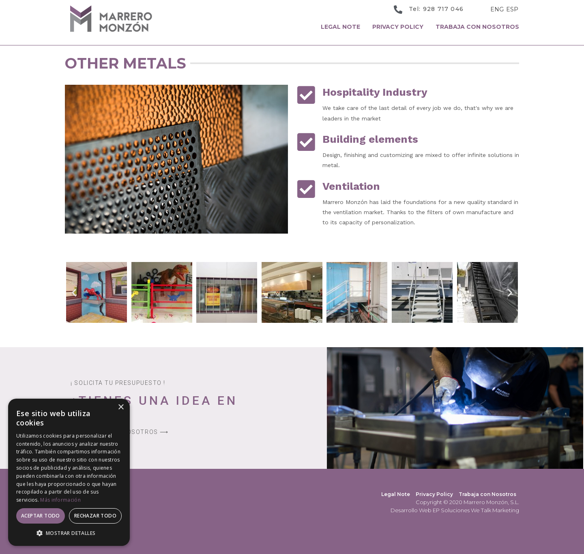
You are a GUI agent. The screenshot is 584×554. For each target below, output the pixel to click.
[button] (74, 293)
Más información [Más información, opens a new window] (60, 499)
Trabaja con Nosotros (477, 26)
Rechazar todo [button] (95, 515)
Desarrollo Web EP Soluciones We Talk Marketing (455, 510)
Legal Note (340, 26)
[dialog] (69, 472)
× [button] (121, 407)
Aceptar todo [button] (40, 515)
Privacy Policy (397, 26)
